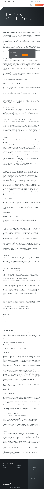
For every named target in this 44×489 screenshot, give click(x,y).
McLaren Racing (18, 467)
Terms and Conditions (7, 487)
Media (4, 467)
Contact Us (33, 464)
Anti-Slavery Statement (16, 487)
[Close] (34, 50)
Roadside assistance (33, 470)
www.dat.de (27, 65)
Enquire (32, 465)
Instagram (33, 478)
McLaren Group (18, 465)
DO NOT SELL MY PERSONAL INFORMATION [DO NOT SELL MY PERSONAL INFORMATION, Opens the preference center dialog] (16, 55)
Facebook (32, 476)
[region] (22, 53)
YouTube (32, 480)
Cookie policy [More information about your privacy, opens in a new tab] (14, 52)
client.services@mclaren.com (22, 306)
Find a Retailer (33, 467)
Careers (4, 465)
